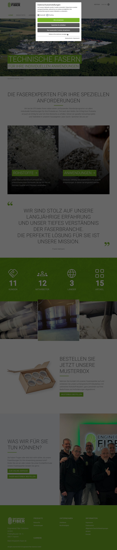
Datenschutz (68, 38)
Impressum (76, 38)
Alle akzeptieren (58, 20)
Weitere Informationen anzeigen (58, 34)
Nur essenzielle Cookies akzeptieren (58, 30)
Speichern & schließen (58, 25)
